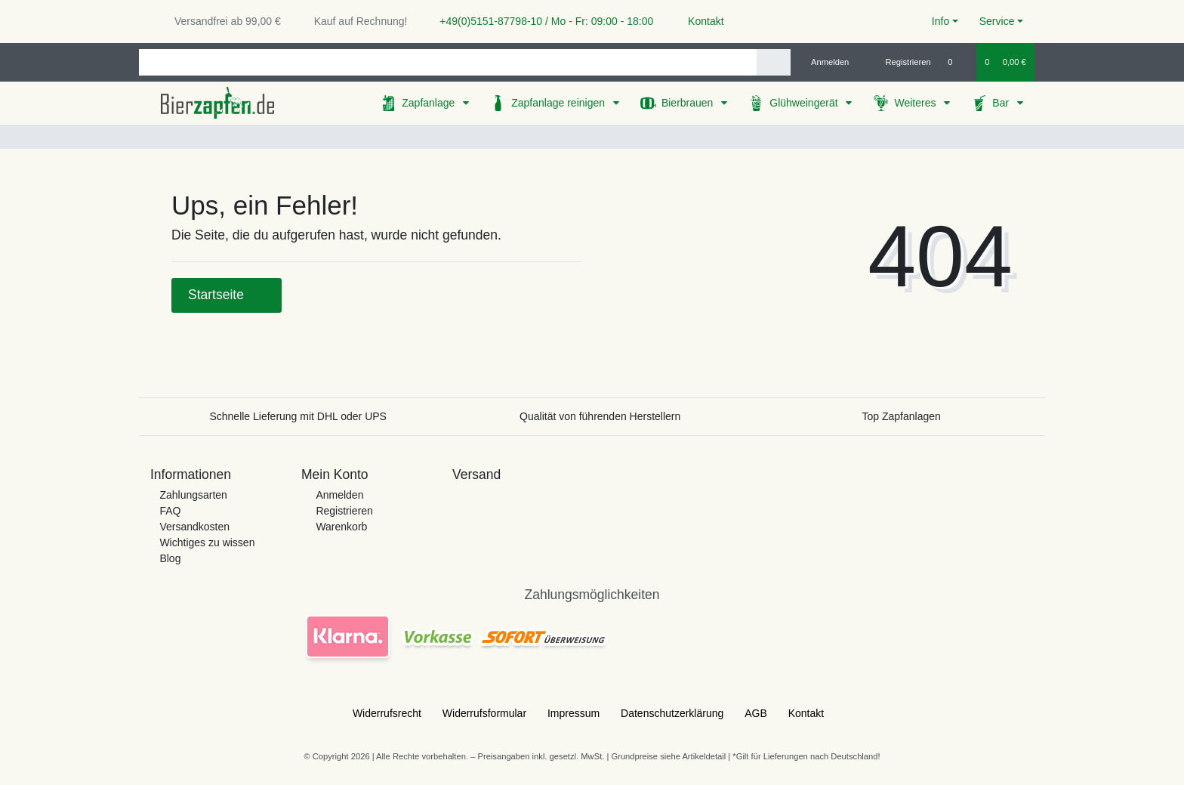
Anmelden (339, 495)
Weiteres (916, 103)
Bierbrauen (688, 103)
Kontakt (698, 21)
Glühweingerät (804, 103)
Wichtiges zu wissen (206, 542)
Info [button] (940, 21)
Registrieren (344, 511)
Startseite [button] (226, 294)
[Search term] (448, 62)
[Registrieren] (899, 62)
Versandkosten (194, 527)
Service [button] (997, 21)
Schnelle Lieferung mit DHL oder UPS (298, 416)
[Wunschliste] (957, 62)
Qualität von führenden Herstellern (600, 416)
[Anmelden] (824, 62)
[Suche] (774, 62)
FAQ (169, 511)
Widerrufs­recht (387, 713)
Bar (1002, 103)
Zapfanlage (430, 103)
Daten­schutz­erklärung (672, 713)
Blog (169, 558)
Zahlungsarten (193, 495)
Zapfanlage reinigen (559, 103)
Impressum (573, 713)
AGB (756, 713)
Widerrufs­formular (484, 713)
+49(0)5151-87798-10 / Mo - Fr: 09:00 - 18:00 (540, 21)
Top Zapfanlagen (901, 416)
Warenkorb (341, 527)
